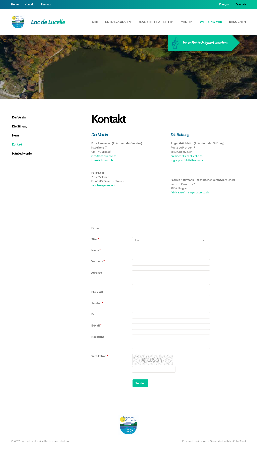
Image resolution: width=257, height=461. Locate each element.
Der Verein (18, 117)
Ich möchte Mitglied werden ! (202, 43)
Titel (95, 239)
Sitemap (46, 4)
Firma (95, 228)
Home (15, 4)
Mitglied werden (22, 153)
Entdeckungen (118, 22)
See (95, 22)
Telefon (97, 303)
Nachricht (98, 337)
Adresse (96, 272)
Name (96, 250)
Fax (93, 314)
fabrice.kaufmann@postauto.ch (190, 192)
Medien (187, 22)
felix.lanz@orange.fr (103, 185)
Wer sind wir (211, 22)
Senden (140, 383)
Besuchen (237, 22)
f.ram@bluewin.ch (102, 160)
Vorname (98, 261)
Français (224, 4)
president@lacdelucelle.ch (187, 156)
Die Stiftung (19, 126)
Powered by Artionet (194, 441)
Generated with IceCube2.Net (228, 441)
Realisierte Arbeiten (155, 22)
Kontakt (30, 4)
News (15, 135)
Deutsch (241, 4)
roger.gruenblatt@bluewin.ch (188, 160)
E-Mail (96, 325)
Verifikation (99, 356)
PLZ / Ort (97, 292)
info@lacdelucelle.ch (103, 156)
